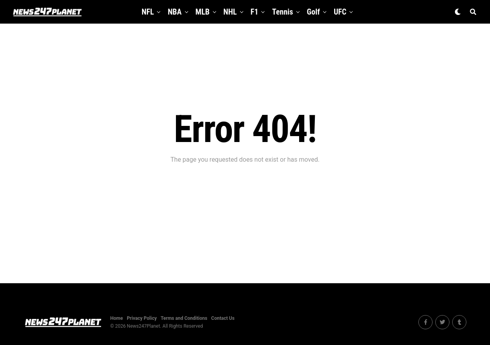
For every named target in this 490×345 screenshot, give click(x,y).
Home (116, 318)
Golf (313, 12)
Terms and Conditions (184, 318)
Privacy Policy (142, 318)
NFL (148, 12)
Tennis (282, 12)
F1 (255, 12)
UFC (340, 12)
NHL (230, 12)
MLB (203, 12)
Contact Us (223, 318)
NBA (174, 12)
